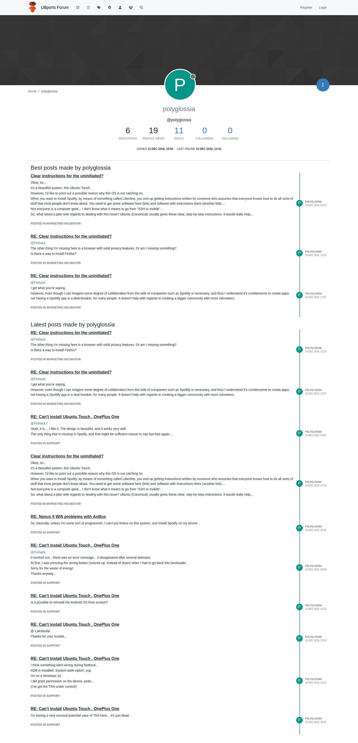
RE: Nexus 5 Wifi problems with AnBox (68, 516)
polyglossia (313, 201)
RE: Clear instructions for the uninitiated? (71, 236)
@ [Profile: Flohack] (38, 243)
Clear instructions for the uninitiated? (67, 176)
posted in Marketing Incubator (56, 223)
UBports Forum (55, 7)
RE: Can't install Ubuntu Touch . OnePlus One (75, 416)
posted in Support (45, 443)
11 (179, 130)
